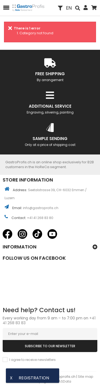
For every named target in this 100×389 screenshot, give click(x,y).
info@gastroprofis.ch (40, 208)
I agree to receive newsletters (32, 359)
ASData (64, 381)
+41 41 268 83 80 (40, 218)
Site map (85, 376)
